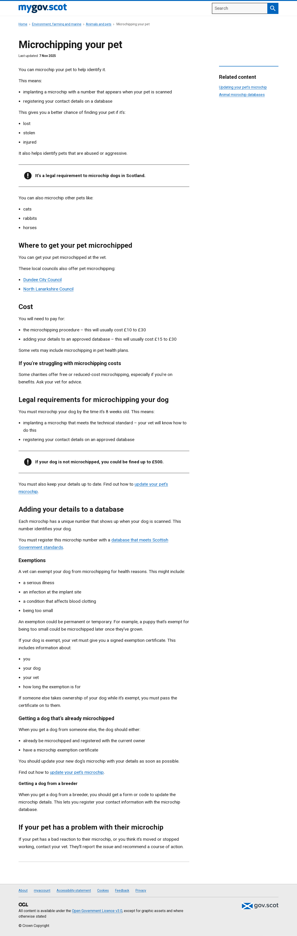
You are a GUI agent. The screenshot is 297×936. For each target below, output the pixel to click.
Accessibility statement (74, 890)
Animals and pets (98, 24)
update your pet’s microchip (77, 772)
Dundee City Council (42, 279)
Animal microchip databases (242, 94)
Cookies (103, 890)
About (23, 890)
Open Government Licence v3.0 (97, 911)
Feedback (122, 890)
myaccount (42, 890)
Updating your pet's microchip (243, 87)
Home (23, 24)
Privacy (141, 890)
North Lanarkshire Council (48, 289)
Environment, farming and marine (56, 24)
